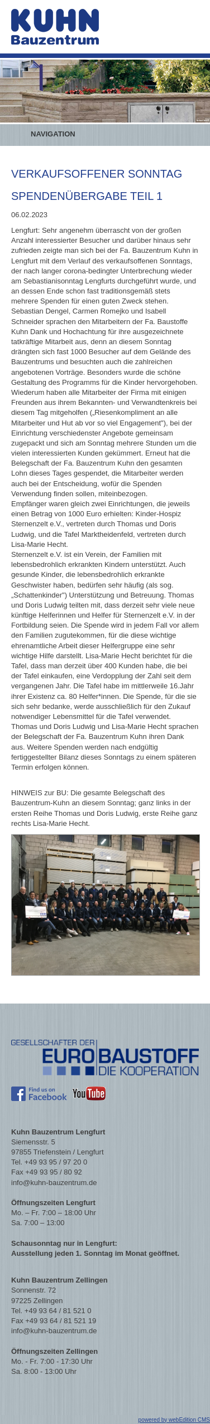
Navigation (53, 134)
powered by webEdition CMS (174, 1420)
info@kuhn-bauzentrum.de (54, 1182)
